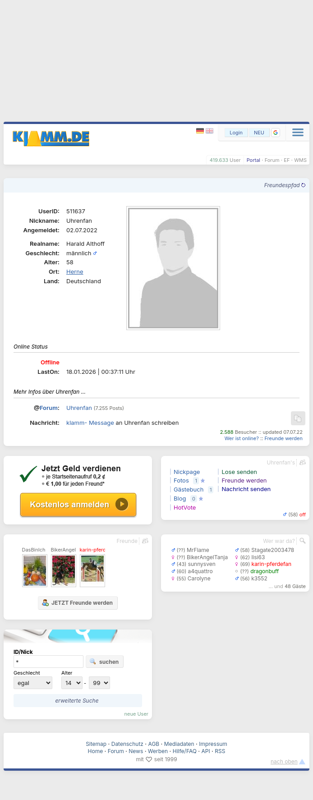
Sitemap (96, 743)
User (235, 160)
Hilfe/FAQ (185, 751)
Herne (74, 271)
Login (236, 132)
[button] (275, 132)
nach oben (284, 761)
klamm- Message (90, 422)
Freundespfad (284, 185)
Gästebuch (188, 489)
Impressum (213, 743)
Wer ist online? (242, 438)
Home (95, 751)
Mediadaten (179, 743)
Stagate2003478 (272, 550)
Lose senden (239, 471)
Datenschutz (127, 743)
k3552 (259, 578)
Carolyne (199, 578)
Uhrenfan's (281, 462)
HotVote (185, 507)
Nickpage (187, 471)
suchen (104, 661)
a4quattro (200, 571)
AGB (154, 743)
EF (287, 160)
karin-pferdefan (272, 564)
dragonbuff (264, 571)
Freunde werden (283, 438)
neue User (136, 714)
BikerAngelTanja (207, 557)
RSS (220, 751)
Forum (272, 160)
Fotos (181, 480)
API (206, 751)
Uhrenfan (79, 407)
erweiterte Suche (76, 700)
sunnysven (202, 564)
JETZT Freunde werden (77, 602)
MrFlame (198, 550)
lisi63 (258, 557)
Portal (253, 160)
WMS (300, 160)
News (136, 751)
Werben (158, 751)
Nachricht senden (246, 488)
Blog (180, 498)
